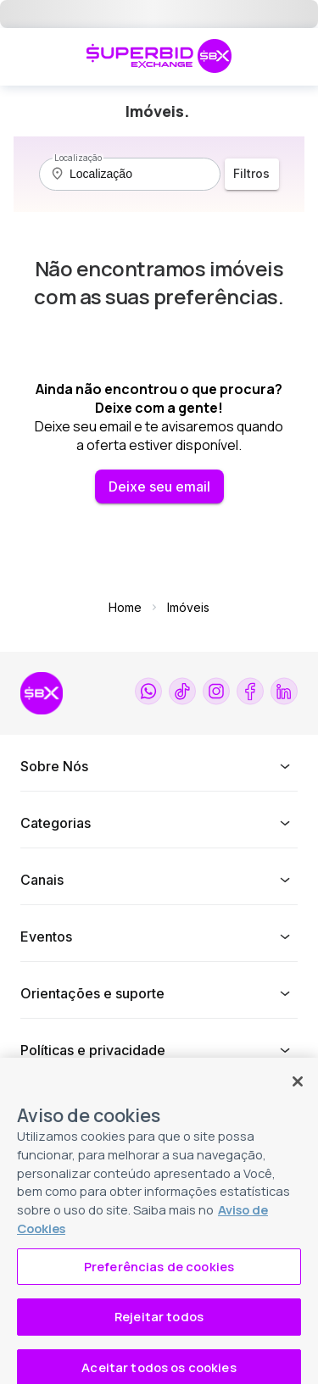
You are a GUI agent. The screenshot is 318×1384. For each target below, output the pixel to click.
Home (125, 607)
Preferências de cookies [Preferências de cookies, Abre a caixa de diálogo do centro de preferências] (159, 1281)
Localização (78, 158)
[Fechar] (297, 1096)
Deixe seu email (159, 486)
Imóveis (188, 607)
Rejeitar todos (159, 1332)
